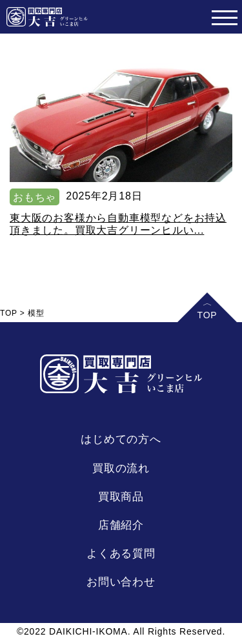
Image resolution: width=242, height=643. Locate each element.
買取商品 (121, 497)
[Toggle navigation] (224, 17)
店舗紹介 (121, 525)
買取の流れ (121, 468)
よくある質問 (121, 553)
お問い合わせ (121, 582)
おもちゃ (34, 197)
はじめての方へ (121, 439)
